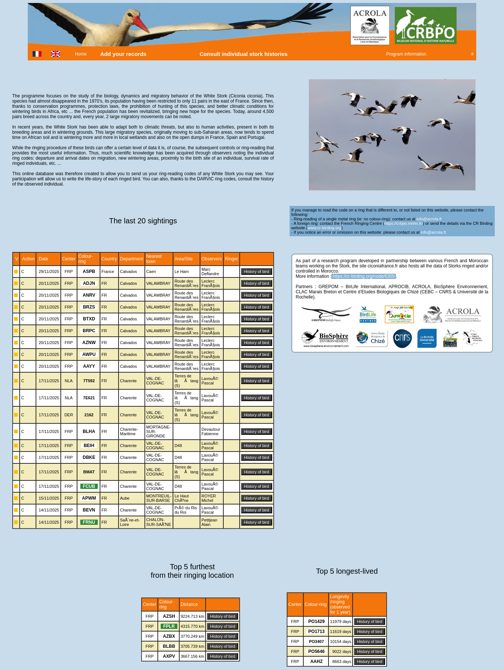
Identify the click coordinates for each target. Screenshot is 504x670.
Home (81, 54)
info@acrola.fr (429, 219)
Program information (406, 54)
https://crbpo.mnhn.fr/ (403, 223)
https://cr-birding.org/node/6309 (364, 276)
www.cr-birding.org (324, 228)
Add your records (123, 54)
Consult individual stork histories (244, 54)
